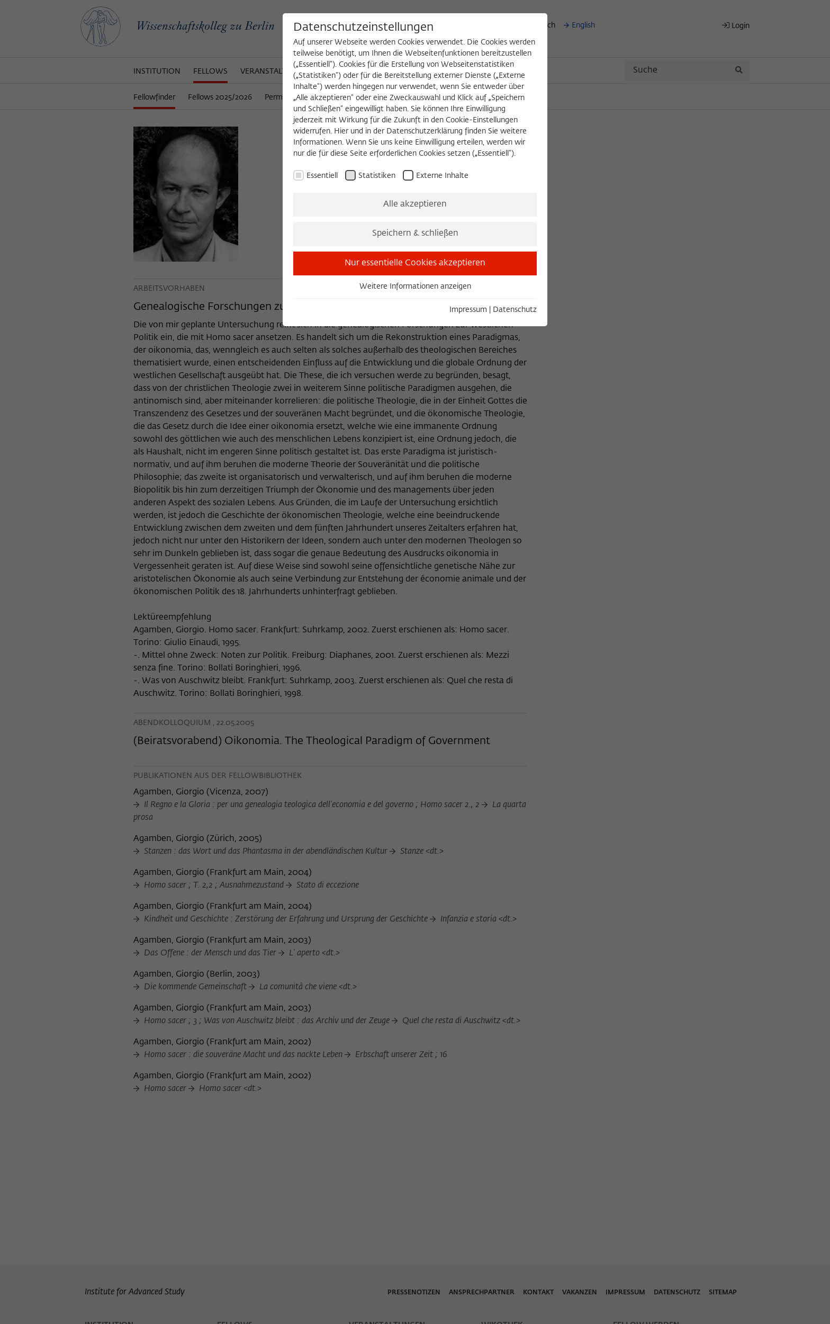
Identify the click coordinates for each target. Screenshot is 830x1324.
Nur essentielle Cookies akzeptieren (415, 263)
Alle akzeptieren (415, 204)
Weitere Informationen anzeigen (415, 286)
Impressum (468, 310)
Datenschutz (515, 310)
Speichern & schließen (415, 233)
